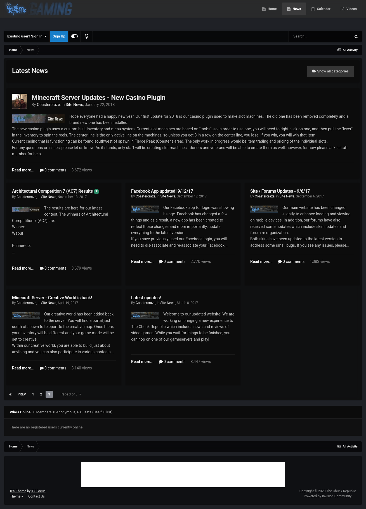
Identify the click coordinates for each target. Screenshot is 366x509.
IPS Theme (18, 491)
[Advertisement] (183, 474)
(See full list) (102, 412)
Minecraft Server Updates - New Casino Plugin (98, 98)
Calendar (323, 14)
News (296, 14)
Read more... (23, 170)
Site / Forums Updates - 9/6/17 (280, 191)
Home (272, 14)
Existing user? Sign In (27, 36)
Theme (16, 496)
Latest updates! (146, 297)
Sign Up (59, 36)
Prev (22, 394)
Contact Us (36, 496)
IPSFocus (38, 491)
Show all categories (330, 71)
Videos (351, 14)
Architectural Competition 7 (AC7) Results (53, 191)
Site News (74, 104)
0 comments (53, 170)
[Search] (320, 36)
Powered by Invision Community (328, 496)
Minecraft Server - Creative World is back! (52, 297)
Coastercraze (48, 104)
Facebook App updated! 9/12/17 (162, 191)
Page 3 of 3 (70, 394)
